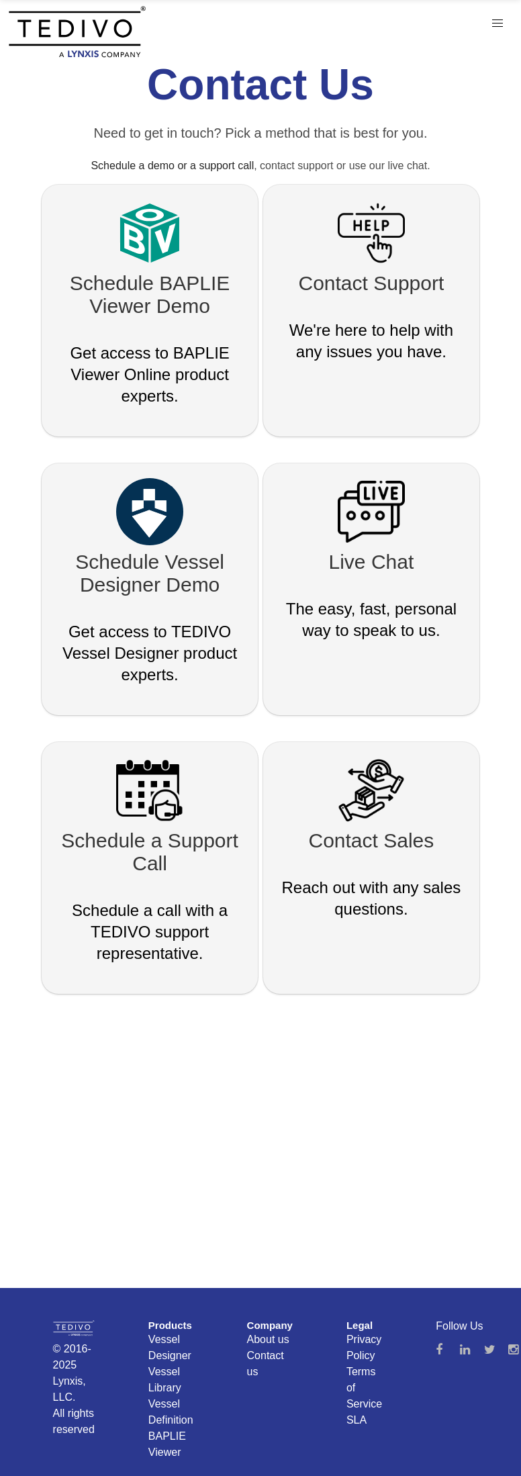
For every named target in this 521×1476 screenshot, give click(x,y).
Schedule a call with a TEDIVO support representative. (150, 931)
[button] (497, 23)
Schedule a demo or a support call (172, 165)
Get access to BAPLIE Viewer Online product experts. (149, 374)
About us (268, 1339)
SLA (356, 1420)
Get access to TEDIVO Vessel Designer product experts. (149, 653)
